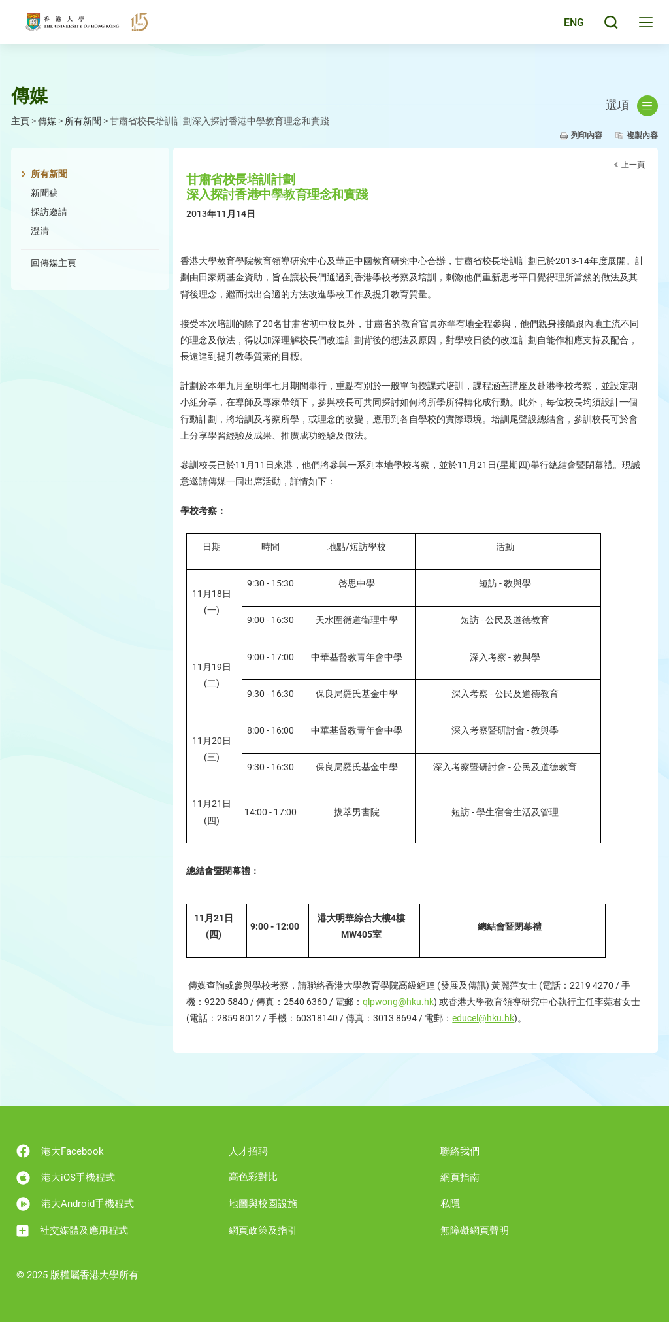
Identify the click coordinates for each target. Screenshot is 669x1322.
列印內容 (586, 135)
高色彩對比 (253, 1177)
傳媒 (47, 121)
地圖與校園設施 (263, 1204)
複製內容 (642, 135)
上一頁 (633, 164)
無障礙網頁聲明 (474, 1230)
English (564, 27)
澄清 (40, 231)
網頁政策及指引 (263, 1230)
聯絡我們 (460, 1151)
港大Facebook (60, 1151)
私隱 (450, 1204)
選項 (632, 105)
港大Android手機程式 (75, 1204)
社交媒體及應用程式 (72, 1231)
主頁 (20, 121)
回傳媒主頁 (53, 263)
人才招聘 (248, 1151)
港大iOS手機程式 (65, 1178)
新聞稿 (44, 193)
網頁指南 (460, 1177)
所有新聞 (83, 121)
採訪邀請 (49, 212)
